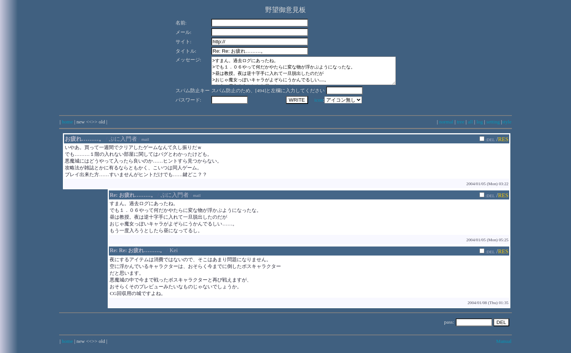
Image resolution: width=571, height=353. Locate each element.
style (506, 127)
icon (309, 105)
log (479, 127)
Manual (503, 347)
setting (493, 127)
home (67, 127)
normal (446, 127)
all (470, 127)
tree (460, 127)
